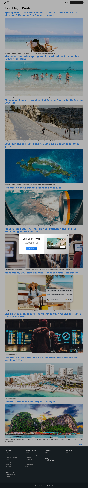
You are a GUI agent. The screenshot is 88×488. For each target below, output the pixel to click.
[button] (67, 235)
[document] (44, 244)
